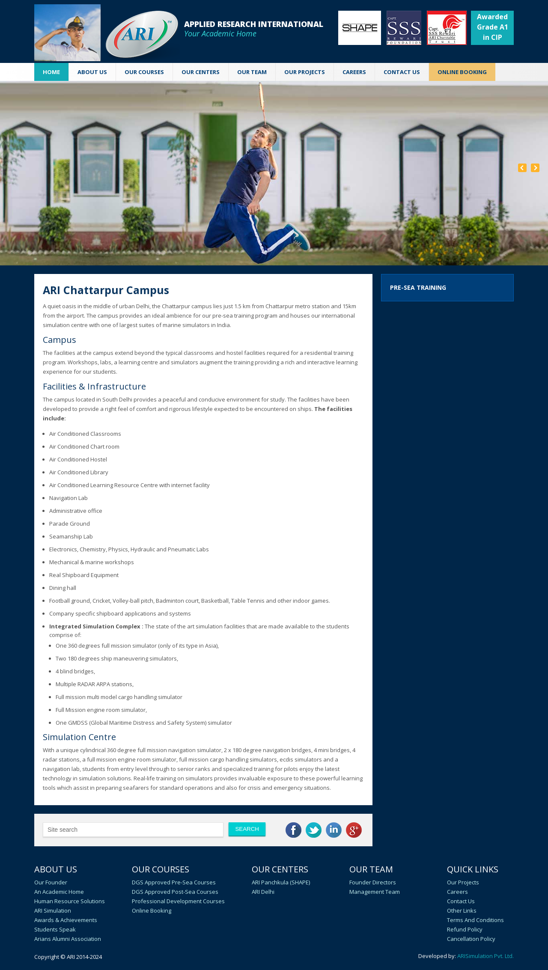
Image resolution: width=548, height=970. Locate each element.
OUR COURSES (144, 72)
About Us (55, 869)
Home (51, 72)
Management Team (374, 892)
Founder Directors (372, 882)
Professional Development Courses (178, 901)
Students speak (55, 929)
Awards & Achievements (65, 920)
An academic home (59, 892)
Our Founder (50, 882)
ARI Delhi (263, 892)
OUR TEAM (252, 72)
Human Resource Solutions (69, 901)
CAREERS (354, 72)
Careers (457, 892)
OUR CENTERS (201, 72)
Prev (522, 168)
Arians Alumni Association (67, 939)
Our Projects (304, 72)
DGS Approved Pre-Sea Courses (174, 882)
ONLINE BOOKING (462, 72)
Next (535, 168)
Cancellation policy (471, 939)
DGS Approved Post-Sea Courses (175, 892)
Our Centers (280, 869)
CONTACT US (402, 72)
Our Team (371, 869)
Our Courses (160, 869)
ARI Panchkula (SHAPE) (281, 882)
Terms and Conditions (475, 920)
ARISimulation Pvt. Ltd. (485, 956)
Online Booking (151, 910)
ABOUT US (92, 72)
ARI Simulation (52, 910)
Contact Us (461, 901)
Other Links (462, 910)
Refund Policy (464, 929)
